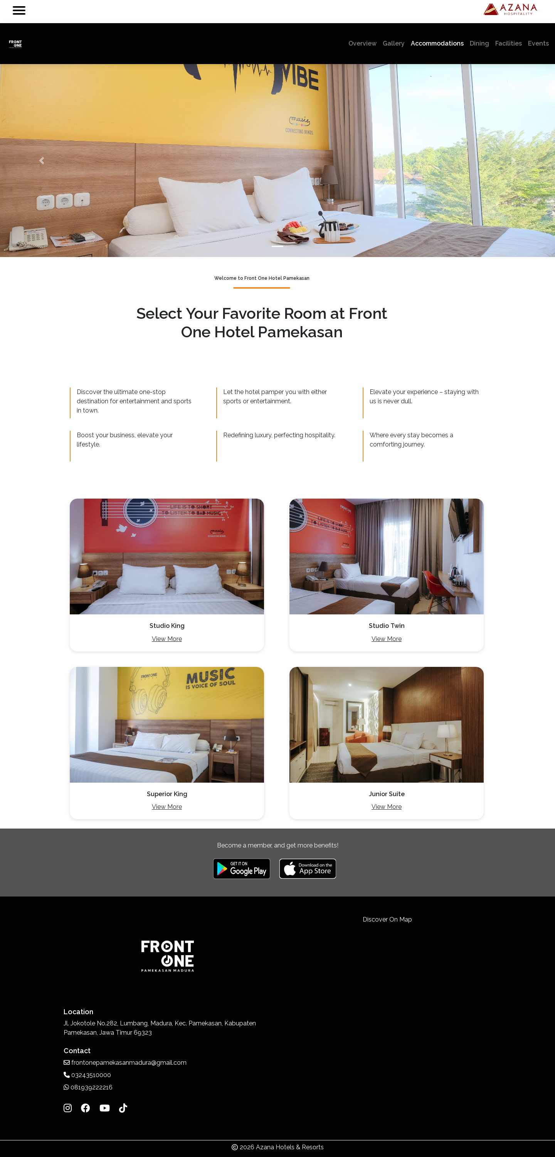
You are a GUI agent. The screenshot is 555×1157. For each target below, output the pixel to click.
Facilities (508, 43)
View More (167, 639)
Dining (479, 43)
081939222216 (88, 1087)
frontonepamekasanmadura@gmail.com (125, 1062)
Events (538, 43)
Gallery (394, 43)
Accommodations (437, 43)
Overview (364, 43)
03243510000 (87, 1075)
